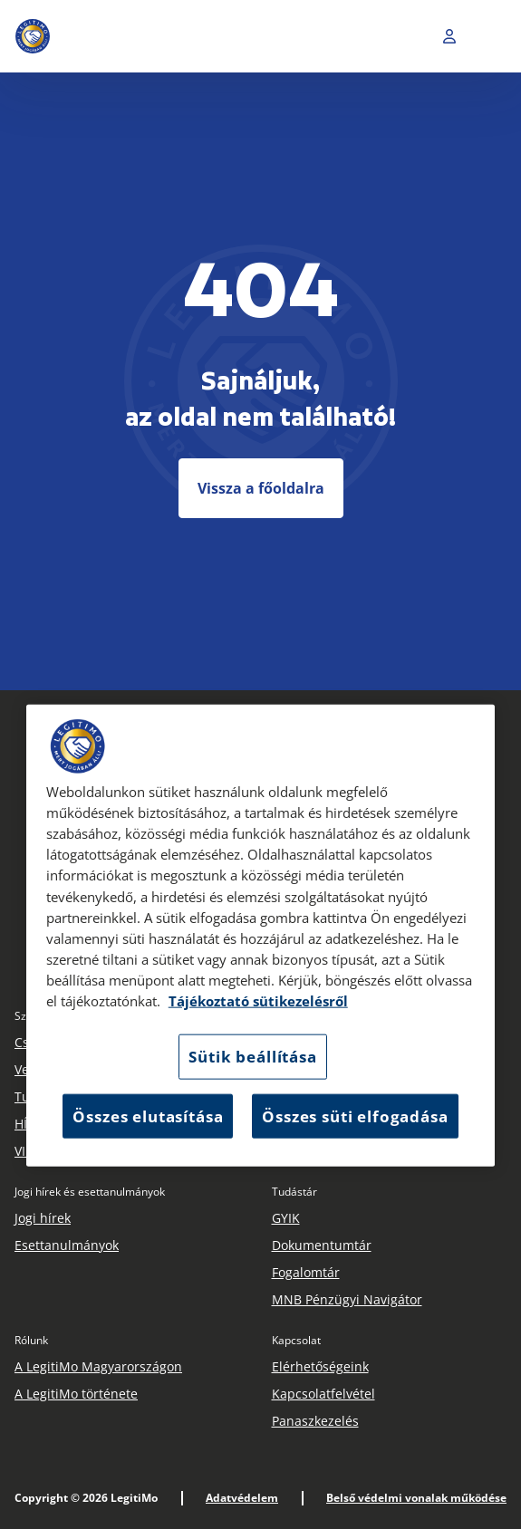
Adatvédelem (242, 1497)
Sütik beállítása (252, 1056)
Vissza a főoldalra (261, 488)
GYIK (286, 1217)
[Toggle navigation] (493, 36)
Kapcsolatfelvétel (323, 1393)
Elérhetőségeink (320, 1366)
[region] (261, 936)
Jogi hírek (42, 1217)
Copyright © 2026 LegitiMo (86, 1497)
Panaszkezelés (315, 1420)
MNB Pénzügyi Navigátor (347, 1299)
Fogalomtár (306, 1272)
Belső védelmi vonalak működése (416, 1497)
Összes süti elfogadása (355, 1115)
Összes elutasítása (147, 1115)
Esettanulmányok (66, 1245)
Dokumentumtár (321, 1245)
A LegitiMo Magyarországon (98, 1366)
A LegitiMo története (76, 1393)
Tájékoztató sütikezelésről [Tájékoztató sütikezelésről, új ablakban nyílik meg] (258, 1001)
